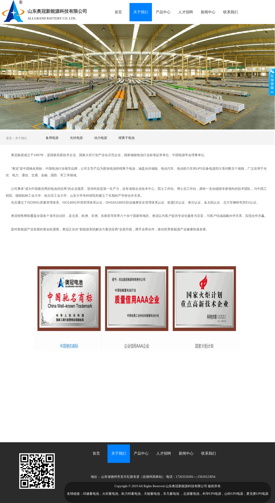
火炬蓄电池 (110, 493)
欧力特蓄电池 (131, 493)
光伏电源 (76, 138)
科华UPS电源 (212, 493)
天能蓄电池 (152, 493)
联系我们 (230, 12)
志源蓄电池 (191, 493)
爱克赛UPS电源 (257, 493)
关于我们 (140, 12)
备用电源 (52, 138)
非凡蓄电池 (171, 493)
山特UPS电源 (233, 493)
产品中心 (163, 12)
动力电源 (100, 138)
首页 (118, 12)
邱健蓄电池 (91, 493)
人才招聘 (185, 12)
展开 (272, 81)
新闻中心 (208, 12)
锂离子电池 (126, 138)
